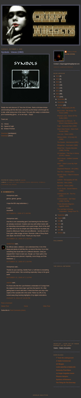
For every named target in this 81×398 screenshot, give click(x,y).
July (59, 221)
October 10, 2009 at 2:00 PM (19, 239)
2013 (58, 85)
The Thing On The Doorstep (66, 382)
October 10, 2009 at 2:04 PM (19, 262)
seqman (9, 282)
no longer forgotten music (65, 373)
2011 (58, 91)
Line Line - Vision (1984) (65, 134)
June (59, 224)
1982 (17, 182)
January (60, 233)
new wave (34, 182)
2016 (58, 76)
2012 (58, 88)
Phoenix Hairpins (62, 376)
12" (14, 182)
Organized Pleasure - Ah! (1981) (67, 169)
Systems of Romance (63, 379)
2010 (58, 94)
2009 (58, 97)
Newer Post (5, 306)
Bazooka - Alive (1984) (64, 183)
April (59, 230)
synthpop (4, 184)
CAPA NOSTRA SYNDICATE (66, 367)
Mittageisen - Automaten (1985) (67, 145)
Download (4, 133)
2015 (58, 79)
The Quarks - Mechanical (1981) (67, 142)
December (61, 99)
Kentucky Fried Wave (63, 370)
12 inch (9, 182)
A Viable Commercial (63, 361)
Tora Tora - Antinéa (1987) (65, 172)
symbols (42, 182)
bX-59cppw (60, 364)
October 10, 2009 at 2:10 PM (19, 277)
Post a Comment (6, 303)
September (61, 215)
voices (14, 184)
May (59, 227)
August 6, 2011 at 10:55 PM (18, 298)
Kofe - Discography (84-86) (66, 108)
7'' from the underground (64, 358)
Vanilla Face (11, 244)
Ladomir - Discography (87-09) (67, 180)
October (60, 105)
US (10, 184)
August (60, 218)
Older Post (46, 306)
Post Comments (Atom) (17, 310)
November (61, 102)
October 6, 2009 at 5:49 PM (19, 213)
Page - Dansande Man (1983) (67, 126)
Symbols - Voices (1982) (12, 52)
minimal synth (25, 182)
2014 (58, 82)
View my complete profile (63, 67)
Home (26, 306)
